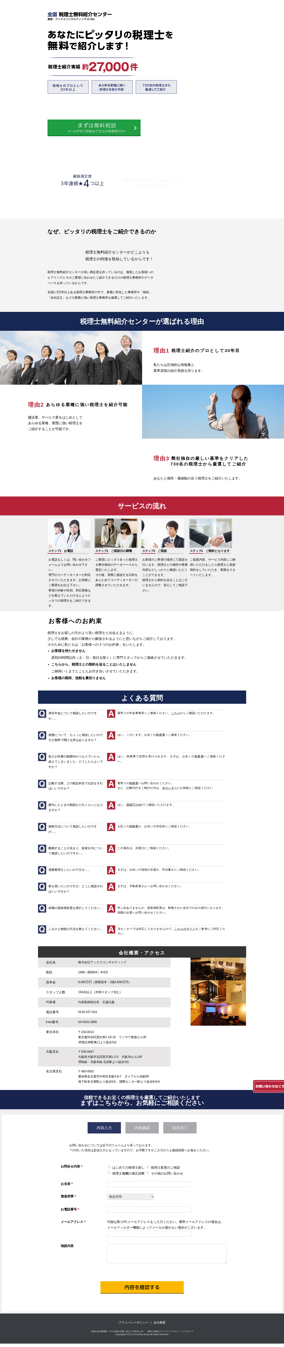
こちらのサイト (184, 928)
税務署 (160, 734)
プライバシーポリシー (133, 1326)
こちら (175, 713)
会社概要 (159, 1326)
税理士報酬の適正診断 (128, 1173)
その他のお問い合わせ (167, 1173)
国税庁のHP (134, 804)
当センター (169, 787)
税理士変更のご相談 (165, 1167)
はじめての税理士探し (128, 1167)
